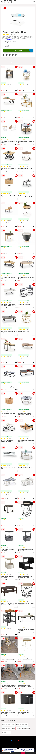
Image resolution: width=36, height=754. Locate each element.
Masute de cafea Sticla (21, 724)
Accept (23, 753)
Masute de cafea (6, 732)
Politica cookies (29, 745)
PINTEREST (21, 741)
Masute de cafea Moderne (23, 728)
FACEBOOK (14, 741)
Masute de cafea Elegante (8, 728)
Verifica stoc (23, 50)
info (16, 90)
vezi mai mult (9, 39)
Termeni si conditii (6, 745)
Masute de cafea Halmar (8, 724)
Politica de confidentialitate (18, 745)
